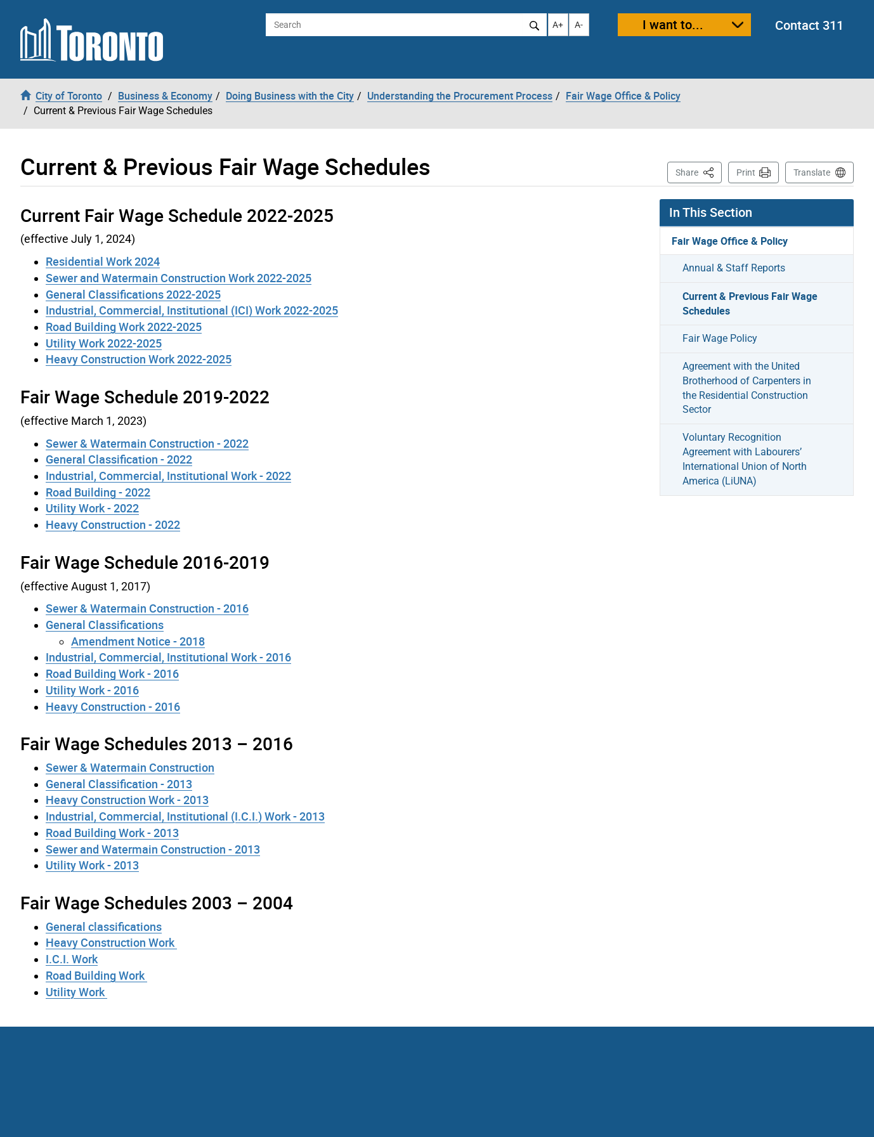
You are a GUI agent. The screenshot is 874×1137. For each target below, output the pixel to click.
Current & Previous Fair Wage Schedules (750, 303)
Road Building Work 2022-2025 (124, 326)
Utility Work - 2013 (92, 865)
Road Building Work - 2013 (112, 832)
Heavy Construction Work (111, 942)
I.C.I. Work (72, 958)
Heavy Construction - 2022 (113, 524)
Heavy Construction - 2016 (113, 706)
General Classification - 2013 (119, 783)
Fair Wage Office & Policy (730, 241)
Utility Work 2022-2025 (104, 343)
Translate (811, 172)
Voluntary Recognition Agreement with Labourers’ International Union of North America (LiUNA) (744, 459)
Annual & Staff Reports (733, 268)
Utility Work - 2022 (92, 508)
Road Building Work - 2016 (112, 673)
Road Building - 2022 (98, 492)
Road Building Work (96, 975)
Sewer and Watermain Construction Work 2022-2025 (178, 277)
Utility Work (76, 991)
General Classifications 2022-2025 (133, 294)
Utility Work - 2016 (92, 690)
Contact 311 (809, 25)
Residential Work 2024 (103, 261)
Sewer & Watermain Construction (130, 767)
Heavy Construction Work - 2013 (127, 799)
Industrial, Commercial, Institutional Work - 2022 (168, 475)
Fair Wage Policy (719, 338)
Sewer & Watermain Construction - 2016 (147, 608)
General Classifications (105, 624)
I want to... (672, 24)
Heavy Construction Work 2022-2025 (139, 359)
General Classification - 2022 (119, 459)
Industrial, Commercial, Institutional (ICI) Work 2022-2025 (192, 310)
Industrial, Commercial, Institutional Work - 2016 (168, 657)
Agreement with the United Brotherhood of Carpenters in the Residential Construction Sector (746, 388)
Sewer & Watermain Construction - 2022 (147, 443)
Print (745, 172)
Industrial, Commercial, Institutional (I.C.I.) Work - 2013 (185, 816)
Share (698, 172)
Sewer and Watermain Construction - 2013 (153, 849)
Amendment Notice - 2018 (138, 641)
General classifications (104, 926)
